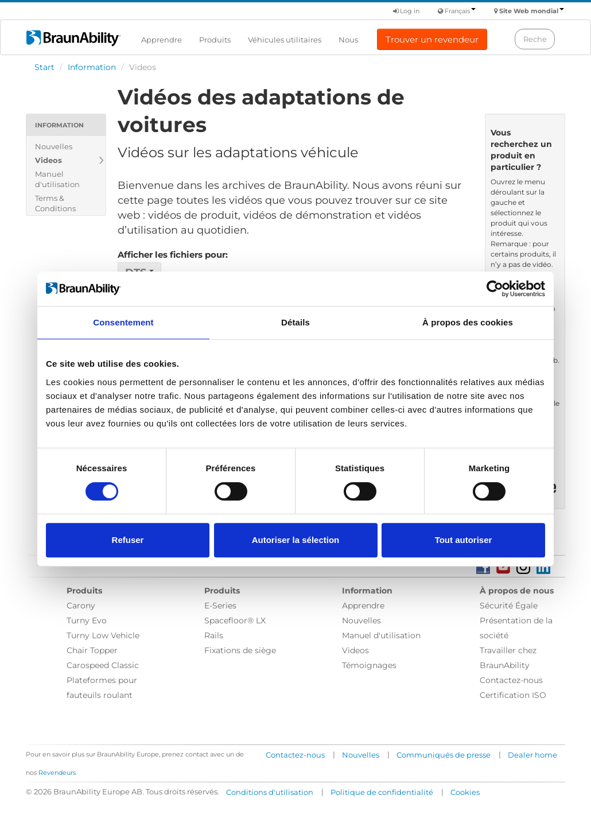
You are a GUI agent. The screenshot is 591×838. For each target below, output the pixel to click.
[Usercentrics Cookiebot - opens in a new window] (495, 288)
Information (92, 67)
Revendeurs (57, 773)
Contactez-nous (511, 680)
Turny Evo (87, 620)
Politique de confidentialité (382, 792)
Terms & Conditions (55, 203)
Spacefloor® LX (235, 620)
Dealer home (532, 754)
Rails (213, 635)
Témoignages (369, 665)
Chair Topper (92, 650)
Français (460, 11)
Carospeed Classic (103, 665)
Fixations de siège (240, 650)
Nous (348, 39)
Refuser (128, 540)
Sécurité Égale (509, 605)
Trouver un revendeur (432, 39)
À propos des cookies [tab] (467, 322)
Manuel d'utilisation (57, 179)
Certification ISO (513, 695)
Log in (406, 11)
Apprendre (161, 39)
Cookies (465, 792)
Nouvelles (53, 146)
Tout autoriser (463, 540)
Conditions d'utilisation (269, 792)
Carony (81, 605)
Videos (48, 160)
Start (44, 67)
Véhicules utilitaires (284, 39)
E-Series (220, 605)
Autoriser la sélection (296, 540)
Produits (215, 39)
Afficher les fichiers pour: (173, 254)
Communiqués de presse (443, 754)
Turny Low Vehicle (103, 635)
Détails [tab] (295, 322)
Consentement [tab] (123, 322)
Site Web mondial (531, 11)
